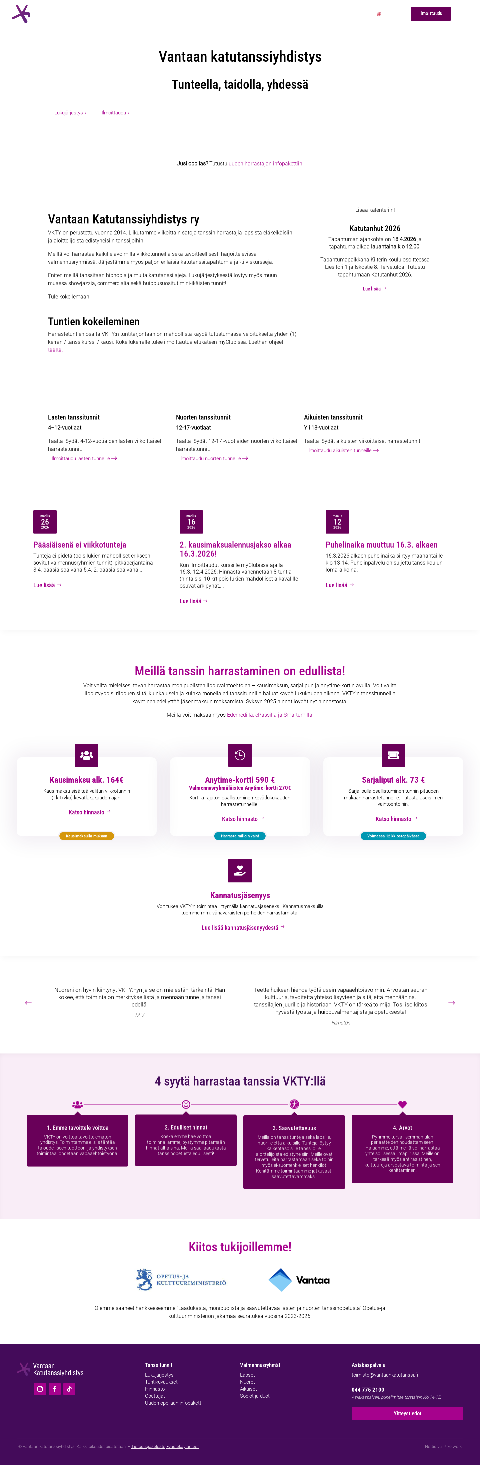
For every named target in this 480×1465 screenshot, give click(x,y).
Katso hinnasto (87, 810)
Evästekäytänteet (182, 1442)
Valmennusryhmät (260, 1360)
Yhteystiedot (407, 1409)
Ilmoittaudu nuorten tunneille (210, 459)
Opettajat (155, 1391)
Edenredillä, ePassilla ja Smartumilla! (270, 713)
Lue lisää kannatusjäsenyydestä (240, 923)
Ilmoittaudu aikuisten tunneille (339, 451)
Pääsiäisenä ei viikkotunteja (79, 545)
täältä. (55, 350)
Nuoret (247, 1377)
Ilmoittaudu (114, 113)
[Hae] (462, 14)
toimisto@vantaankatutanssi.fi (385, 1370)
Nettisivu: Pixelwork (443, 1442)
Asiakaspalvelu (368, 1360)
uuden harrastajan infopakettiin (265, 163)
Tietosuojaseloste (148, 1442)
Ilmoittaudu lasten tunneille (81, 459)
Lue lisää (375, 289)
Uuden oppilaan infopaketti (173, 1398)
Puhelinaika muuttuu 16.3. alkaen (382, 545)
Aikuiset (248, 1384)
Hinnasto (155, 1384)
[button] (455, 998)
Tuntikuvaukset (161, 1377)
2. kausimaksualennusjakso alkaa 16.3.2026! (235, 549)
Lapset (247, 1370)
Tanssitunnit (158, 1360)
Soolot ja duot (255, 1391)
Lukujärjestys (68, 113)
